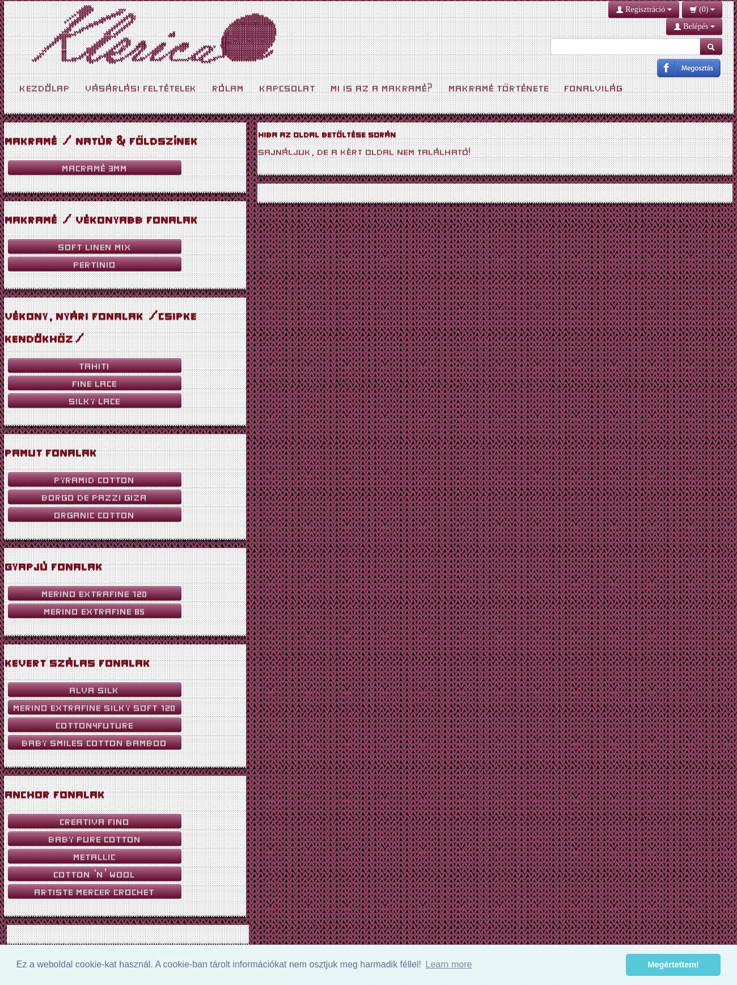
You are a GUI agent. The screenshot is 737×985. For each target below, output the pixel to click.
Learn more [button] (449, 964)
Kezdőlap (45, 88)
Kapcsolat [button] (288, 88)
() (702, 9)
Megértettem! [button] (673, 964)
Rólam (228, 88)
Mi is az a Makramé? (382, 88)
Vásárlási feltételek (141, 88)
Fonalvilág (594, 88)
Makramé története (499, 88)
